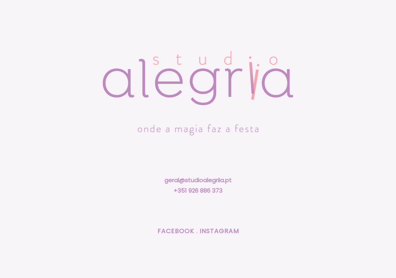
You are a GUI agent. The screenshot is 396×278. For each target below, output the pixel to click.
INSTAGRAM (219, 231)
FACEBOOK (175, 231)
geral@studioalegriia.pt (198, 180)
